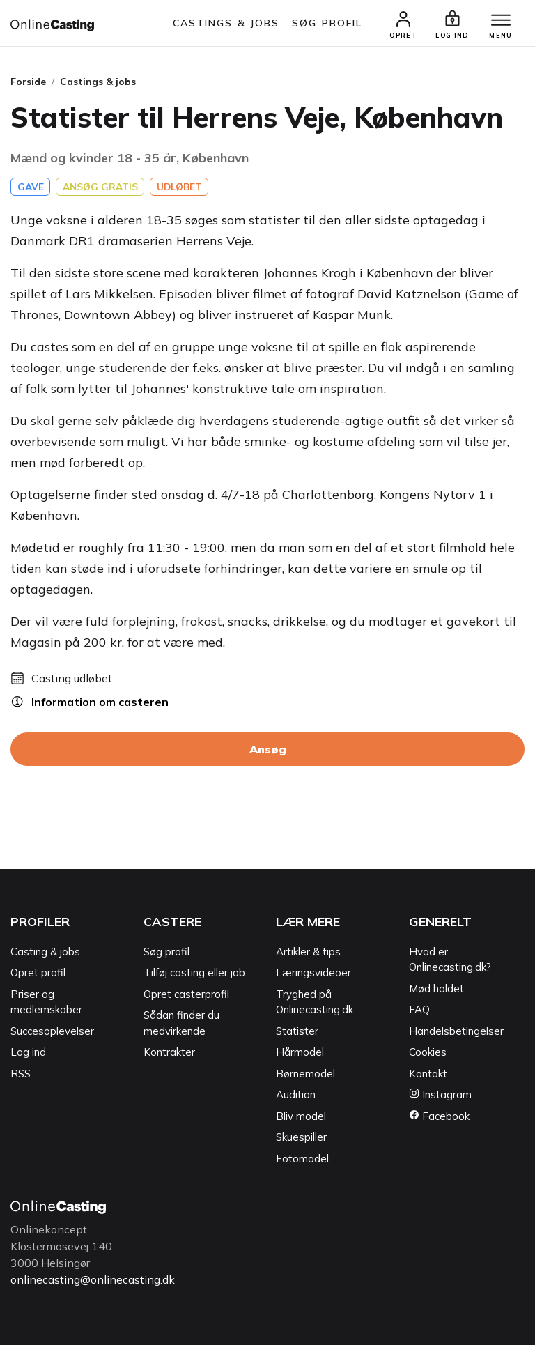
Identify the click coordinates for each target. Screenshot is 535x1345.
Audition (296, 1095)
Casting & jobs (45, 951)
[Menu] (500, 21)
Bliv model (301, 1116)
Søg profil (166, 951)
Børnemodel (305, 1073)
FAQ (419, 1010)
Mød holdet (436, 988)
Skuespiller (301, 1137)
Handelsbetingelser (456, 1031)
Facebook (439, 1116)
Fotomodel (302, 1158)
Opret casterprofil (186, 994)
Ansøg (267, 750)
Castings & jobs (226, 23)
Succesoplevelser (52, 1031)
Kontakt (428, 1073)
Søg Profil (327, 23)
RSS (20, 1073)
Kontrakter (169, 1052)
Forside (28, 81)
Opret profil (37, 973)
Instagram (440, 1095)
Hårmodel (300, 1052)
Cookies (428, 1052)
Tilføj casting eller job (194, 973)
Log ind (28, 1052)
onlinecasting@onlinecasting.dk (92, 1280)
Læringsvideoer (313, 973)
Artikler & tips (308, 951)
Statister (297, 1031)
